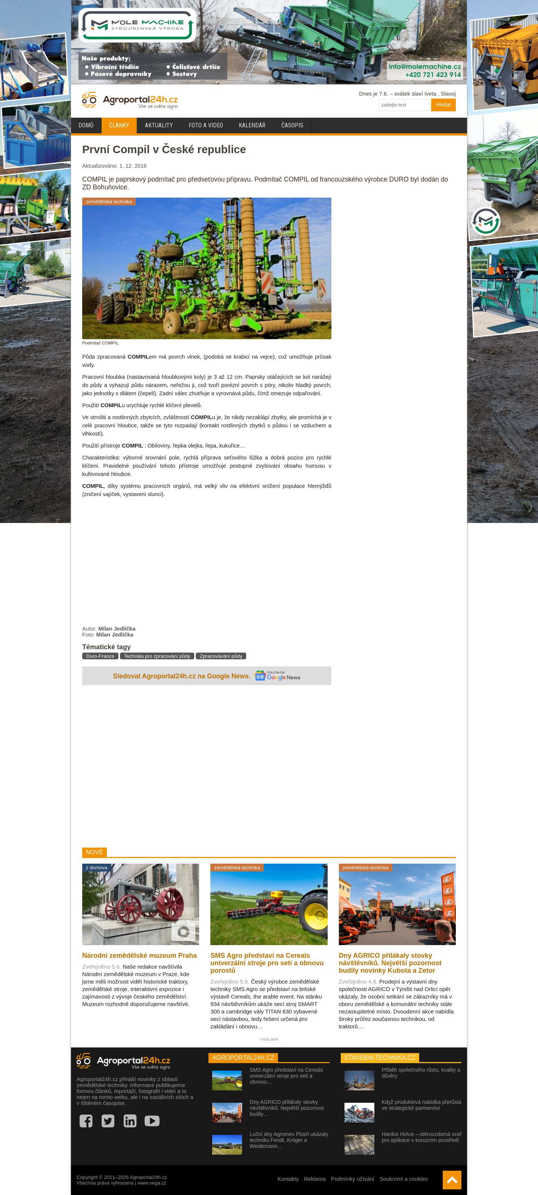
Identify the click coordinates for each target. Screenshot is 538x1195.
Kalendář (252, 125)
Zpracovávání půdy (221, 656)
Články (119, 125)
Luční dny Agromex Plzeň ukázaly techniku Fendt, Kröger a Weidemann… (289, 1140)
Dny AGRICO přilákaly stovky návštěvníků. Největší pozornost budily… (287, 1108)
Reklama (315, 1179)
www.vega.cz (151, 1183)
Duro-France (100, 656)
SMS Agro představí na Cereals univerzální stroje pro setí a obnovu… (286, 1076)
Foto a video (206, 125)
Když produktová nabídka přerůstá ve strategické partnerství (421, 1105)
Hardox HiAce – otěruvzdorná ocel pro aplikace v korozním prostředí (421, 1137)
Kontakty (288, 1179)
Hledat (443, 105)
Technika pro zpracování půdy (157, 656)
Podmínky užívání (353, 1179)
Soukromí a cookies (404, 1179)
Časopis (292, 125)
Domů (85, 125)
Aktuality (159, 125)
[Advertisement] (206, 767)
